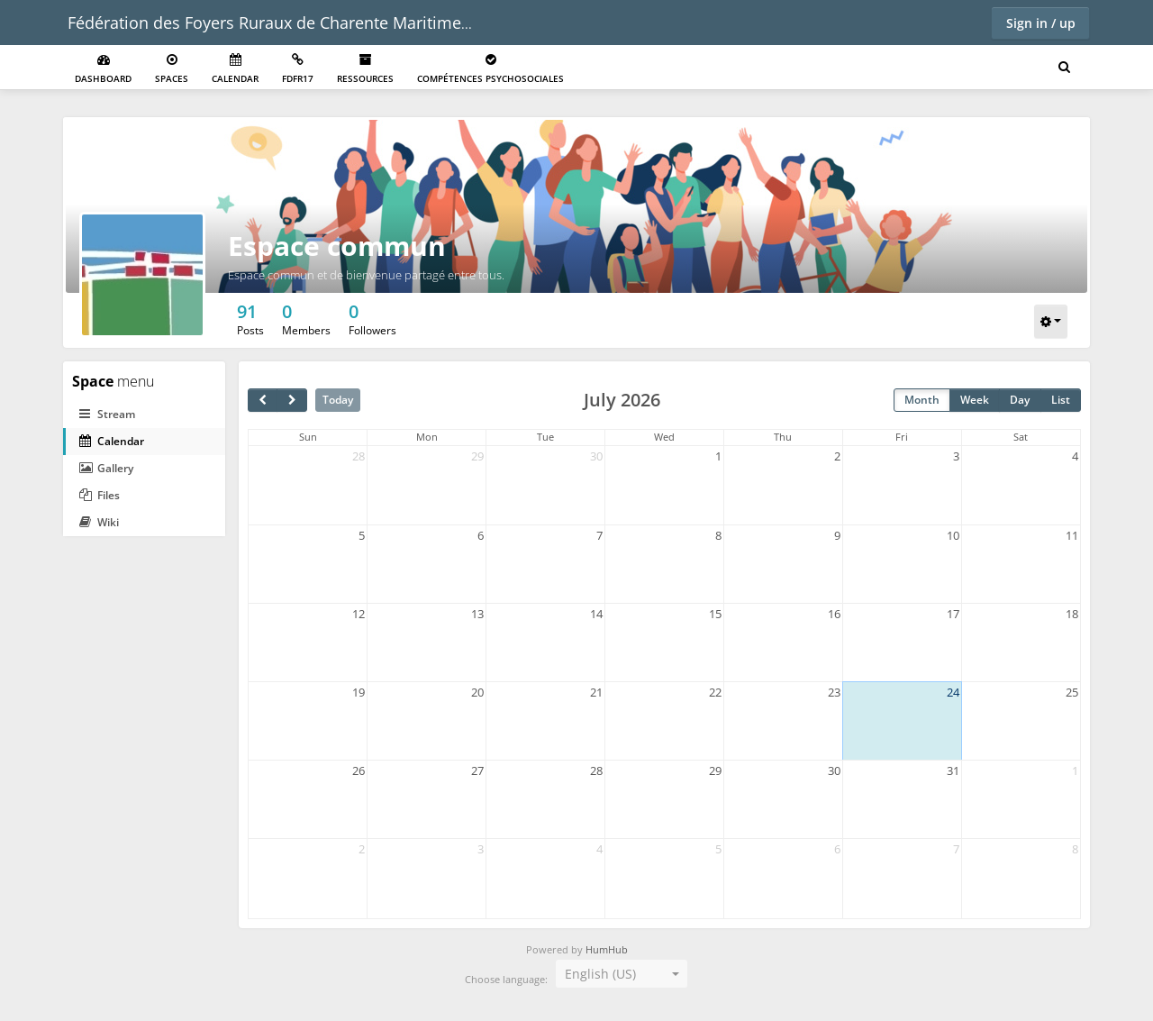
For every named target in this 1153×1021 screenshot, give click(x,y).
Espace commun (337, 245)
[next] (291, 400)
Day (1020, 399)
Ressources (365, 69)
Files (99, 495)
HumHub (607, 950)
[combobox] (621, 974)
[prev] (262, 400)
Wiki (99, 522)
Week (974, 399)
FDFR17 (297, 69)
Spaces (171, 69)
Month (922, 399)
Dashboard (103, 69)
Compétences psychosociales (490, 69)
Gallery (106, 468)
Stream (107, 414)
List (1060, 399)
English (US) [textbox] (600, 973)
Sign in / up (1041, 23)
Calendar (235, 69)
